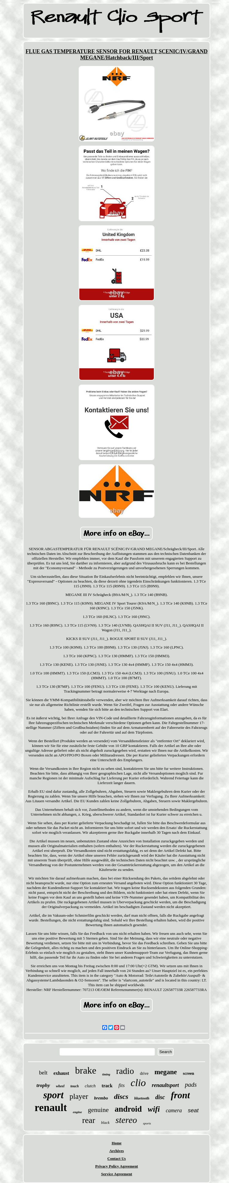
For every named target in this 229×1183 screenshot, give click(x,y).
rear (88, 1120)
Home (116, 1143)
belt (43, 1072)
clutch (90, 1085)
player (78, 1096)
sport (53, 1095)
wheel (60, 1086)
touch (74, 1086)
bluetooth (141, 1098)
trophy (43, 1085)
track (107, 1085)
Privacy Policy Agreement (116, 1166)
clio (138, 1082)
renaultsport (165, 1085)
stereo (126, 1120)
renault (51, 1107)
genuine (98, 1109)
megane (165, 1072)
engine (77, 1112)
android (128, 1109)
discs (121, 1096)
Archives (116, 1151)
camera (174, 1110)
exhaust (61, 1073)
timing (106, 1074)
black (105, 1122)
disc (160, 1097)
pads (191, 1084)
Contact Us (116, 1158)
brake (85, 1070)
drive (144, 1073)
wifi (154, 1109)
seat (193, 1110)
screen (188, 1073)
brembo (101, 1098)
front (180, 1095)
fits (121, 1085)
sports (147, 1123)
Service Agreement (116, 1174)
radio (125, 1071)
